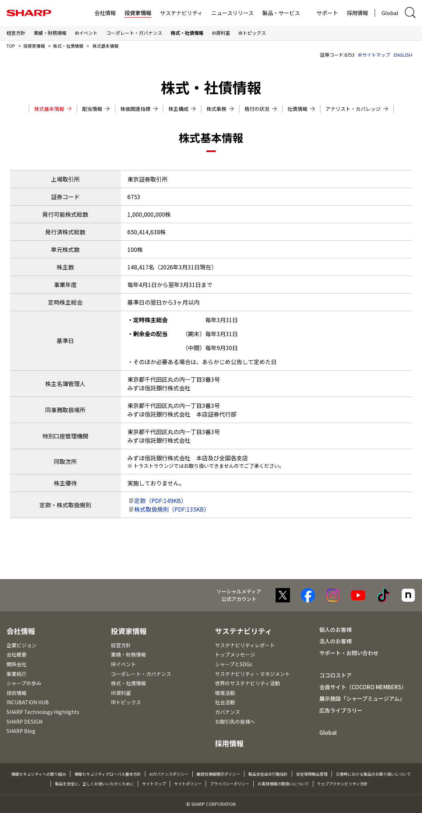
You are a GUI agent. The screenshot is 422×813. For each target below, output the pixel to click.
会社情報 (105, 13)
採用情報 (357, 13)
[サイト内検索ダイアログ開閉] (410, 12)
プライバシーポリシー (229, 783)
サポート (327, 13)
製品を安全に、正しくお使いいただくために (94, 783)
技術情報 (16, 692)
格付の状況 (260, 108)
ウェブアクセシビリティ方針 (342, 783)
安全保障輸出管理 (312, 774)
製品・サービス (281, 13)
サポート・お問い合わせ (349, 653)
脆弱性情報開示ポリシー (218, 774)
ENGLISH (403, 54)
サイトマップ (154, 783)
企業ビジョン (21, 645)
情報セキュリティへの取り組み (38, 774)
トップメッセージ (235, 654)
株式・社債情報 (187, 32)
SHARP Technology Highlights (42, 711)
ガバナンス (227, 711)
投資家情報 (138, 13)
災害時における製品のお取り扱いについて (373, 774)
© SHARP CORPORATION (211, 804)
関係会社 (16, 664)
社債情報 (301, 108)
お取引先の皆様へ (235, 721)
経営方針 (15, 32)
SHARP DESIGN (24, 721)
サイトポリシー (188, 783)
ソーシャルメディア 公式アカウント (238, 595)
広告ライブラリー (340, 710)
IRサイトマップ (374, 54)
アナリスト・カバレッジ (356, 108)
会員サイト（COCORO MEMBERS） (363, 687)
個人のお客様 (335, 629)
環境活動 (225, 692)
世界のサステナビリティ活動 (247, 683)
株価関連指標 (139, 108)
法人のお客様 (335, 641)
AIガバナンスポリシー (168, 774)
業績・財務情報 (50, 32)
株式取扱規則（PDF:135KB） (172, 509)
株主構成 (182, 108)
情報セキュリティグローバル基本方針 (107, 774)
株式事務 (220, 108)
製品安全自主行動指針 (268, 774)
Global (389, 13)
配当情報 (96, 108)
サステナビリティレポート (245, 645)
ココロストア (335, 675)
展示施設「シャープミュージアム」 (362, 698)
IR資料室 (221, 32)
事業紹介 (16, 673)
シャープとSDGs (233, 664)
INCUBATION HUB (27, 702)
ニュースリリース (232, 13)
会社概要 (16, 654)
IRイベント (86, 32)
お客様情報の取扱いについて (283, 783)
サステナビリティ (181, 13)
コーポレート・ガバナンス (134, 32)
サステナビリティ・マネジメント (252, 673)
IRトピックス (252, 32)
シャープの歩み (23, 683)
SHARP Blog (21, 730)
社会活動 (225, 702)
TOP (10, 46)
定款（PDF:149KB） (160, 500)
